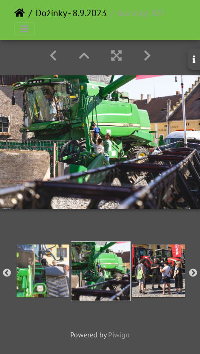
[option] (43, 271)
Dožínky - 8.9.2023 (71, 13)
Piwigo (119, 334)
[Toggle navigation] (24, 29)
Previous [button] (7, 273)
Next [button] (193, 273)
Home (19, 13)
